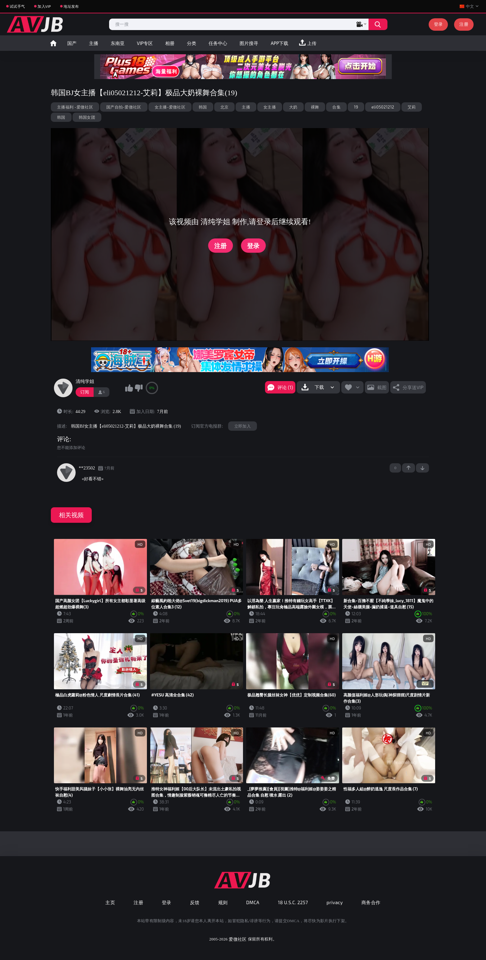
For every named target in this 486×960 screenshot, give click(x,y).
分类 (191, 43)
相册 (170, 43)
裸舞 (315, 106)
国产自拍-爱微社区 (123, 106)
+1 (408, 468)
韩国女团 (87, 117)
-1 (422, 468)
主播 (93, 43)
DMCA (252, 902)
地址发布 (71, 6)
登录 (438, 24)
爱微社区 (237, 939)
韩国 (203, 106)
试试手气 (17, 6)
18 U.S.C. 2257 (293, 902)
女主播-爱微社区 (170, 106)
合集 (336, 106)
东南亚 (118, 43)
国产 (72, 43)
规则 (223, 902)
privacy (335, 902)
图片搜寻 (249, 43)
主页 (110, 902)
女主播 (269, 106)
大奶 (293, 106)
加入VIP (44, 6)
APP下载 (279, 43)
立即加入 (242, 426)
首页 (53, 43)
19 (356, 106)
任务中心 (218, 43)
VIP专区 (145, 43)
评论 (63, 439)
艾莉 (412, 106)
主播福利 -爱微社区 (75, 106)
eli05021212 (382, 106)
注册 (463, 24)
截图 (382, 387)
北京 (224, 106)
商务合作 (371, 902)
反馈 (195, 902)
